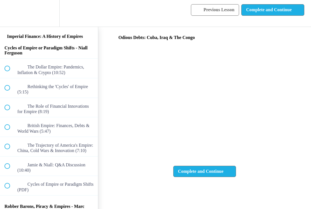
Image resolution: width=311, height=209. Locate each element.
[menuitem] (49, 13)
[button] (10, 13)
